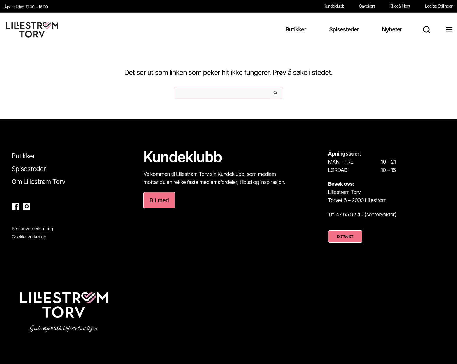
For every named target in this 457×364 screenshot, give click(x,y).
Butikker (23, 156)
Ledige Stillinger (439, 5)
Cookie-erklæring (29, 237)
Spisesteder (29, 169)
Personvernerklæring (32, 229)
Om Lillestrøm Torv (38, 182)
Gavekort (367, 5)
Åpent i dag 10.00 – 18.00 (26, 6)
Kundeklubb (334, 5)
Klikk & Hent (400, 5)
